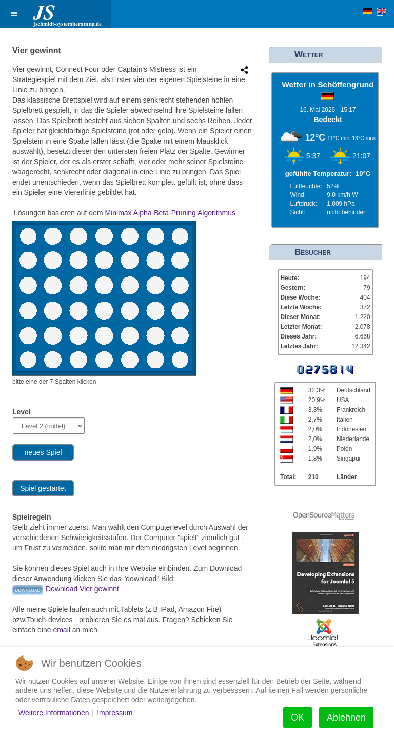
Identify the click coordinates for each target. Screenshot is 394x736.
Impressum (114, 713)
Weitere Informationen (53, 713)
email (62, 630)
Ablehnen (346, 717)
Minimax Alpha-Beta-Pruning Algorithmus (170, 213)
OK (297, 717)
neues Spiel (43, 452)
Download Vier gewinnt (82, 589)
